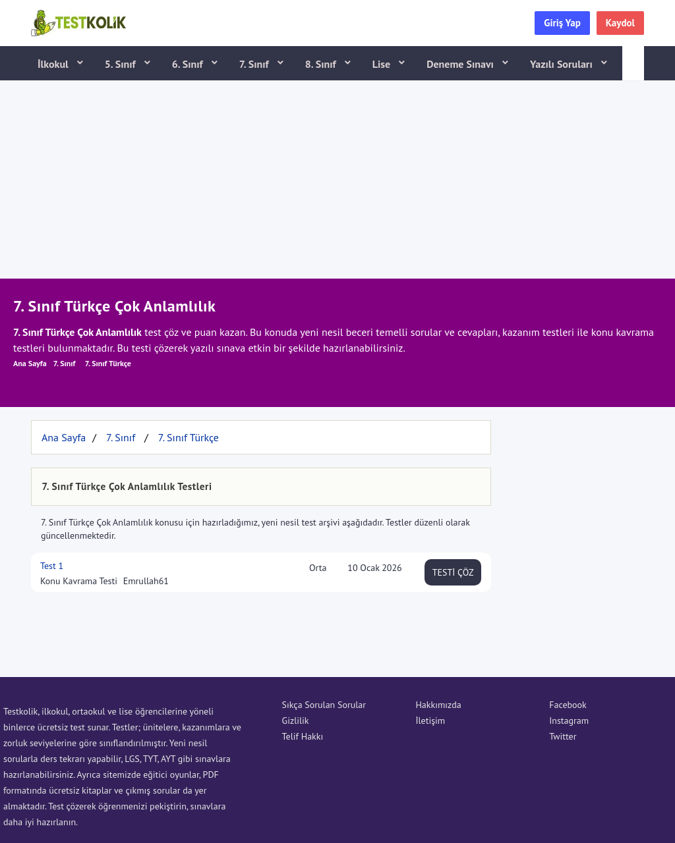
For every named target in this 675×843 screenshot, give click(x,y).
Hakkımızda (438, 705)
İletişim (430, 720)
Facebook (568, 705)
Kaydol (620, 22)
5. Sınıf (121, 63)
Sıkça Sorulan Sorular (324, 705)
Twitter (562, 736)
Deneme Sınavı (461, 63)
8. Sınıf (322, 63)
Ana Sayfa (30, 363)
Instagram (569, 720)
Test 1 (51, 566)
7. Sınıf (255, 63)
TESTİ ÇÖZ (453, 572)
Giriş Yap (562, 22)
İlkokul (54, 63)
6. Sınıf (189, 63)
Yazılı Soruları (562, 63)
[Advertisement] (337, 180)
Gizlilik (295, 720)
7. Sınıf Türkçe (108, 363)
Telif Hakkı (303, 736)
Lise (382, 63)
